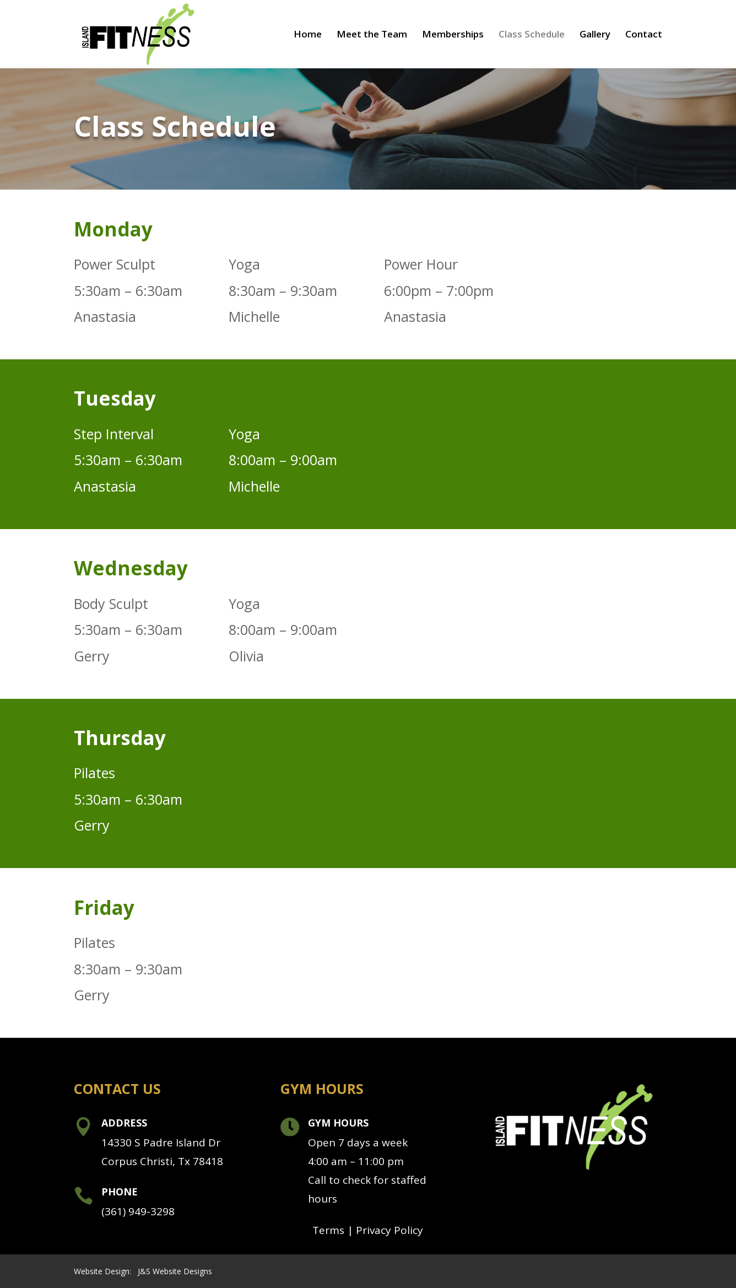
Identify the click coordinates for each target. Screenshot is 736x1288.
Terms (328, 1230)
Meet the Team (372, 35)
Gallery (595, 35)
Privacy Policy (389, 1230)
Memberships (453, 35)
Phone (119, 1191)
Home (308, 35)
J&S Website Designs (175, 1271)
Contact (643, 35)
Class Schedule (532, 35)
